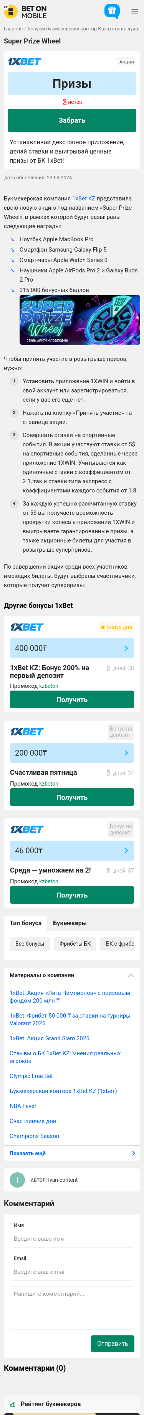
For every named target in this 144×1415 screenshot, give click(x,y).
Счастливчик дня (33, 1121)
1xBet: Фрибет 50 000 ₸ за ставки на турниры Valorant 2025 (70, 1019)
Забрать (72, 120)
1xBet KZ (83, 198)
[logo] (25, 11)
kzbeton (48, 686)
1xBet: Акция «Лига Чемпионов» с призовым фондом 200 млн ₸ (70, 996)
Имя (19, 1225)
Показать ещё (28, 1153)
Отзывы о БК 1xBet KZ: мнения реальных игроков (65, 1057)
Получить (72, 700)
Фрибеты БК (75, 944)
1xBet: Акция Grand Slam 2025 (49, 1038)
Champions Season (34, 1136)
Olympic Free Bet (31, 1076)
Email (20, 1258)
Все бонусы (29, 944)
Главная (13, 28)
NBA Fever (23, 1106)
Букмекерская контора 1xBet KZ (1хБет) (63, 1091)
